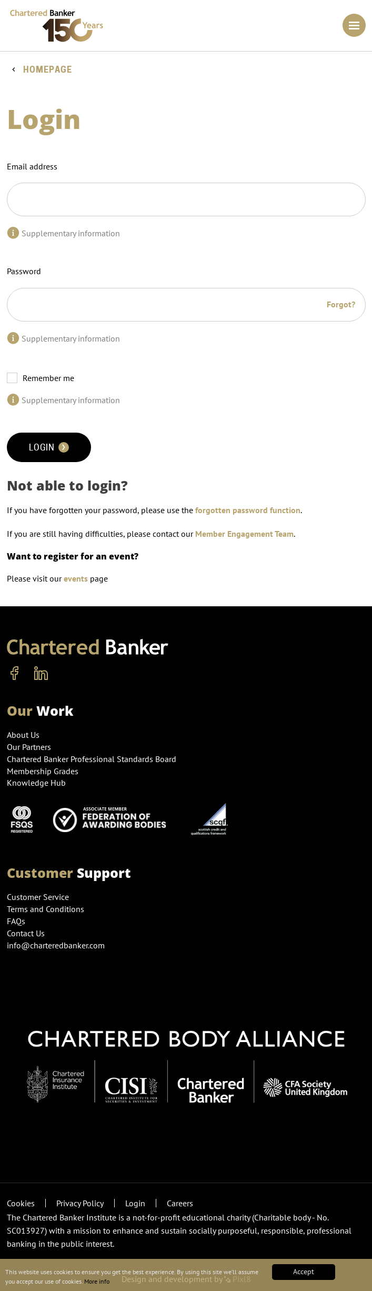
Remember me (48, 378)
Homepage (47, 70)
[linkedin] (41, 673)
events (76, 578)
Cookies (21, 1203)
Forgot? (341, 304)
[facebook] (15, 673)
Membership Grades (42, 771)
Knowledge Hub (36, 782)
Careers (180, 1203)
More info (176, 1280)
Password (24, 271)
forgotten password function (247, 510)
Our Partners (29, 747)
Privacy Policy (80, 1203)
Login (49, 447)
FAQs (16, 921)
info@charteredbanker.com (57, 945)
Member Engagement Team (244, 533)
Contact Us (26, 933)
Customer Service (38, 897)
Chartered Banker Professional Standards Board (91, 759)
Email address (32, 166)
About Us (23, 734)
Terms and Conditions (45, 909)
